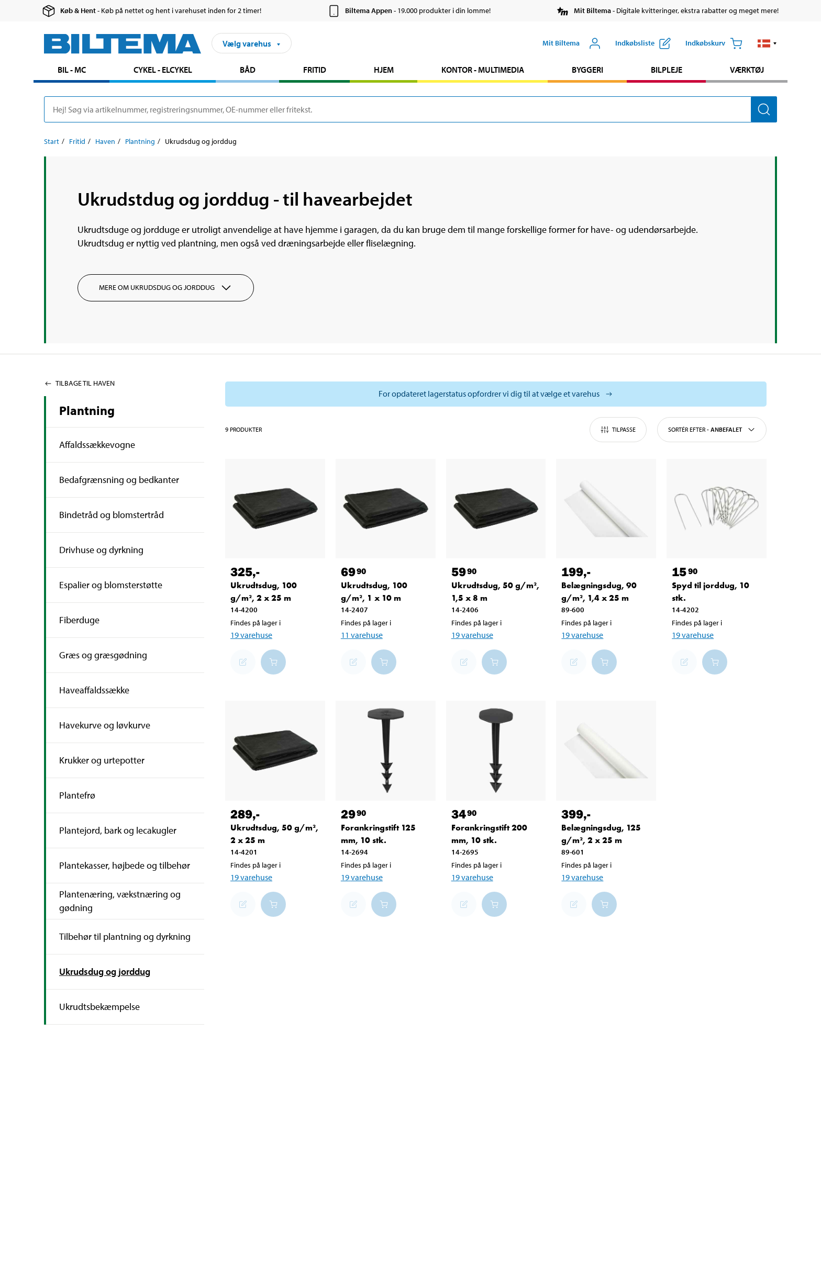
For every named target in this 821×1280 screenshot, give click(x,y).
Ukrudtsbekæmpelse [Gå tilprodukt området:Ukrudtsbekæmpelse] (99, 1007)
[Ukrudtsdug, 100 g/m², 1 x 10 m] (386, 509)
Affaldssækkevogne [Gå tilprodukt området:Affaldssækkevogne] (97, 445)
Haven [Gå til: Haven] (105, 141)
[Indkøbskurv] (714, 43)
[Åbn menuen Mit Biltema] (572, 43)
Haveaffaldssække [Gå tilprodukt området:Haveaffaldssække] (94, 690)
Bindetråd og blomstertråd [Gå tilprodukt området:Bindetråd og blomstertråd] (111, 515)
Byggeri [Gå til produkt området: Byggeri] (587, 69)
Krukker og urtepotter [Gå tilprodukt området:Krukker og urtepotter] (102, 760)
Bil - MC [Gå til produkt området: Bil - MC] (72, 69)
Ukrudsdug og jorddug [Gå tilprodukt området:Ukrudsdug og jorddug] (104, 971)
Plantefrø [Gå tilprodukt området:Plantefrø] (77, 795)
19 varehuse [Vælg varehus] (251, 635)
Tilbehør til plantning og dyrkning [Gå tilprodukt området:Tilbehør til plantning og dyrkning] (125, 936)
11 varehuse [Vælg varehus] (362, 635)
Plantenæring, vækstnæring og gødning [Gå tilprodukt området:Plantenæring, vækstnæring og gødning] (120, 901)
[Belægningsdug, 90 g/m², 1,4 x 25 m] (606, 509)
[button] (767, 43)
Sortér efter (712, 429)
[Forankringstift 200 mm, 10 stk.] (496, 751)
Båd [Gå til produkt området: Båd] (248, 69)
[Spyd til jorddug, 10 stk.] (717, 509)
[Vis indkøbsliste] (643, 43)
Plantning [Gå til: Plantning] (140, 141)
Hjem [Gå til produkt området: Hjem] (384, 69)
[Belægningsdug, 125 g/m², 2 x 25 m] (606, 751)
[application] (800, 1256)
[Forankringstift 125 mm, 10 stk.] (386, 751)
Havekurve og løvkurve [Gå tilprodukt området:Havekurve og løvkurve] (104, 725)
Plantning (87, 410)
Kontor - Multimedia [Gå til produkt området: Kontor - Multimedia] (482, 69)
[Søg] (764, 109)
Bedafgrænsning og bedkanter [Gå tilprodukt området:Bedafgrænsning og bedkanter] (119, 480)
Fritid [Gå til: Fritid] (77, 141)
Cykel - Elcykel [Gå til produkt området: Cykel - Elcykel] (163, 69)
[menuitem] (71, 71)
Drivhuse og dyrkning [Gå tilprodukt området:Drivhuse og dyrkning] (101, 550)
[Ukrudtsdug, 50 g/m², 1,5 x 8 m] (496, 509)
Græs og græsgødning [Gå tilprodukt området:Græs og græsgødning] (103, 655)
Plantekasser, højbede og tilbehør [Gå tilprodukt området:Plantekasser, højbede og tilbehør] (124, 865)
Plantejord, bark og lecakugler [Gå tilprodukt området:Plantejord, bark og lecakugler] (117, 830)
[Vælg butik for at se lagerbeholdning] (496, 394)
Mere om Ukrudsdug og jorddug (165, 288)
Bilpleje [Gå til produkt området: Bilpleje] (666, 69)
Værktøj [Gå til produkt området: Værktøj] (747, 69)
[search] (410, 109)
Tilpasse (618, 429)
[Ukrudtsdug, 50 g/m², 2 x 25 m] (275, 751)
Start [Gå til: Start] (51, 141)
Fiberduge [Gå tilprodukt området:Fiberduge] (79, 620)
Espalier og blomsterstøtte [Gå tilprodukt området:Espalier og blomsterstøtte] (110, 585)
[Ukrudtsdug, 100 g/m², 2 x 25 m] (275, 509)
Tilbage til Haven (79, 383)
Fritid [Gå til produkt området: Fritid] (314, 69)
